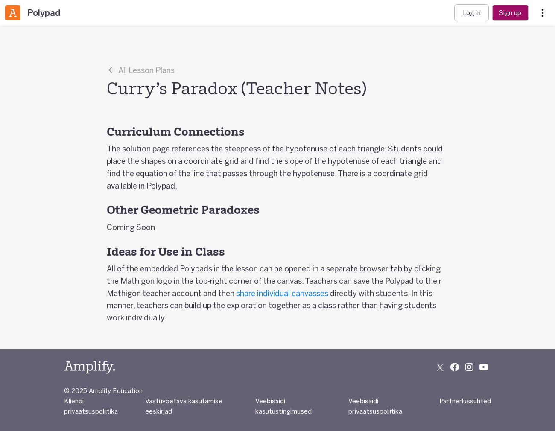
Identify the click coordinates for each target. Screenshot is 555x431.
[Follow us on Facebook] (454, 367)
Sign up (510, 13)
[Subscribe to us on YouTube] (483, 367)
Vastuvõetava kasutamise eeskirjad (183, 406)
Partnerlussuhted (465, 401)
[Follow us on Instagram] (469, 367)
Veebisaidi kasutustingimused (283, 406)
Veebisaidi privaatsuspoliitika (375, 406)
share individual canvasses (282, 293)
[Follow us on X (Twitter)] (440, 367)
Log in (472, 13)
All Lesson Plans (141, 70)
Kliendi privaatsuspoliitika (91, 406)
